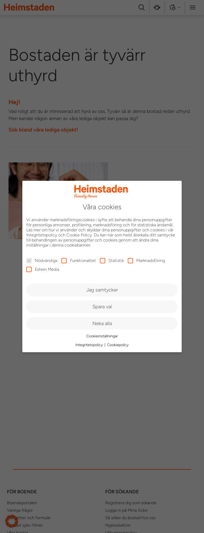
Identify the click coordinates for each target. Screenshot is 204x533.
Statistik (112, 260)
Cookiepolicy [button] (118, 345)
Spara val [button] (102, 307)
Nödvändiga (41, 260)
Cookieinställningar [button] (102, 336)
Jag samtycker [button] (102, 290)
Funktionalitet (78, 260)
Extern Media (42, 269)
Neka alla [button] (102, 323)
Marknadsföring (146, 260)
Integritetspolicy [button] (89, 345)
